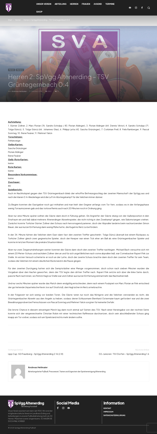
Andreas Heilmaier (19, 91)
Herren (18, 20)
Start (10, 20)
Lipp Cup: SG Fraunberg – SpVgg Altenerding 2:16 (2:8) (35, 353)
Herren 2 (20, 70)
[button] (148, 7)
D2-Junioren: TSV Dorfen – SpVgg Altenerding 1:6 (124, 353)
